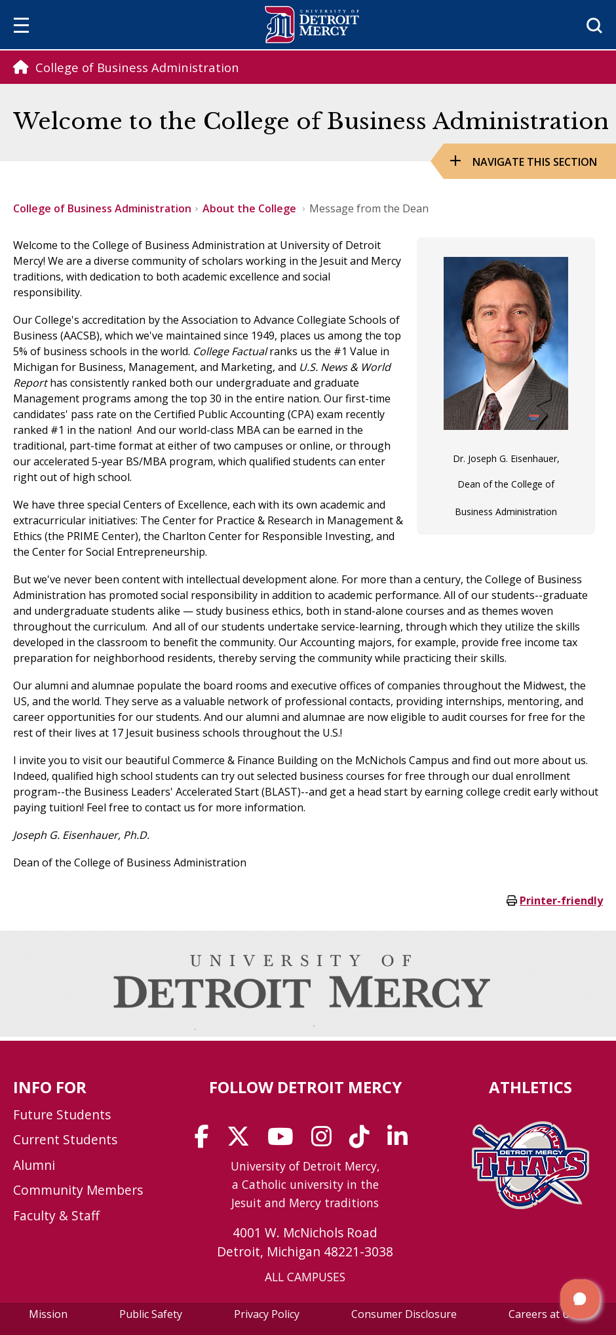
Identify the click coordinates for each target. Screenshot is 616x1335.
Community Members (78, 1190)
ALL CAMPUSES (305, 1277)
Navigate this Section (534, 162)
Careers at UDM (548, 1314)
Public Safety (150, 1314)
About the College (250, 208)
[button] (580, 1299)
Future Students (62, 1114)
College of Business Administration (102, 208)
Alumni (34, 1165)
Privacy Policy (266, 1314)
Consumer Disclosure (404, 1314)
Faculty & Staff (56, 1215)
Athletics (530, 1087)
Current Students (65, 1139)
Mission (48, 1314)
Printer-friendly (561, 900)
